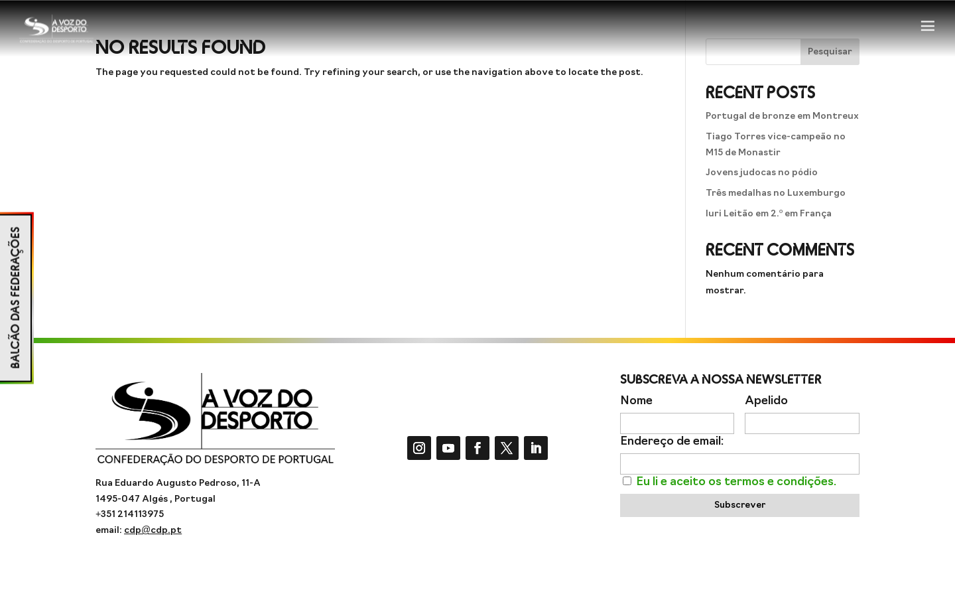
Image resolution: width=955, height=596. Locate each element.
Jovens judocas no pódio (762, 173)
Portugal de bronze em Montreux (782, 116)
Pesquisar (830, 52)
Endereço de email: (672, 441)
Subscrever (739, 505)
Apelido (766, 401)
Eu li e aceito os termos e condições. (736, 482)
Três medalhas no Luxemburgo (776, 193)
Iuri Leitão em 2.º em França (769, 214)
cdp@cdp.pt (153, 531)
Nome (636, 401)
